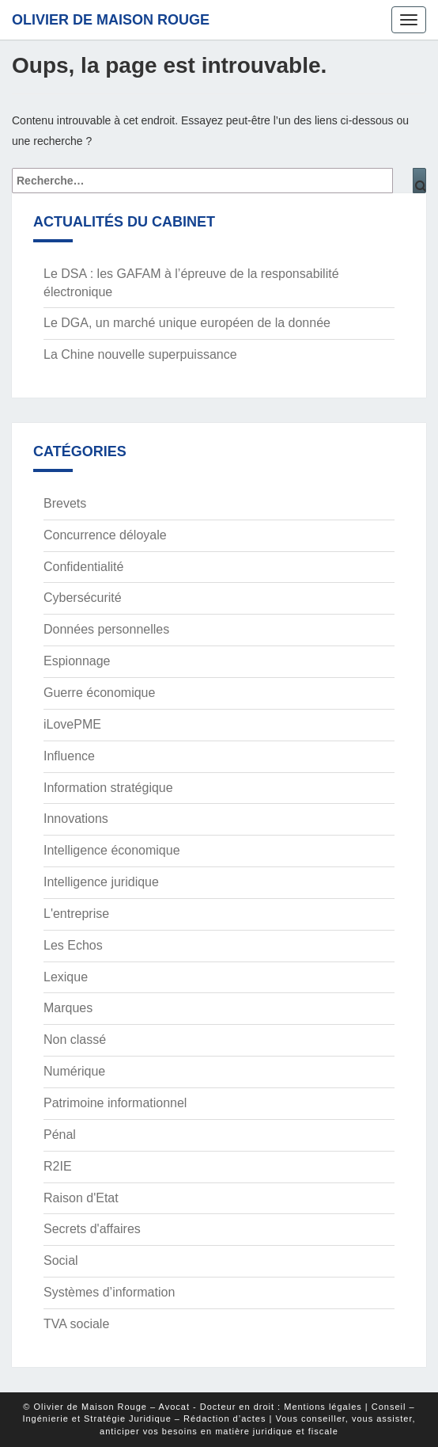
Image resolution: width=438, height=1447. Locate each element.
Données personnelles (106, 629)
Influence (69, 756)
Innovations (75, 818)
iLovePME (72, 724)
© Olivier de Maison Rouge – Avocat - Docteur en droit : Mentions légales (192, 1406)
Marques (68, 1008)
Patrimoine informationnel (115, 1103)
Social (60, 1260)
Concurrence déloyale (105, 535)
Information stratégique (108, 787)
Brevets (64, 503)
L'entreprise (76, 913)
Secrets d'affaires (92, 1229)
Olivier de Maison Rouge (111, 20)
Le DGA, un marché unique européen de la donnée (186, 322)
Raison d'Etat (81, 1198)
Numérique (74, 1071)
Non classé (74, 1039)
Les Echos (73, 945)
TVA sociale (76, 1324)
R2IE (57, 1166)
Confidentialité (83, 566)
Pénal (59, 1134)
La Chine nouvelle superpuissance (140, 354)
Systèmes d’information (109, 1292)
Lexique (65, 977)
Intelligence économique (111, 850)
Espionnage (77, 661)
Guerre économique (99, 692)
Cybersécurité (82, 597)
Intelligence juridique (101, 882)
